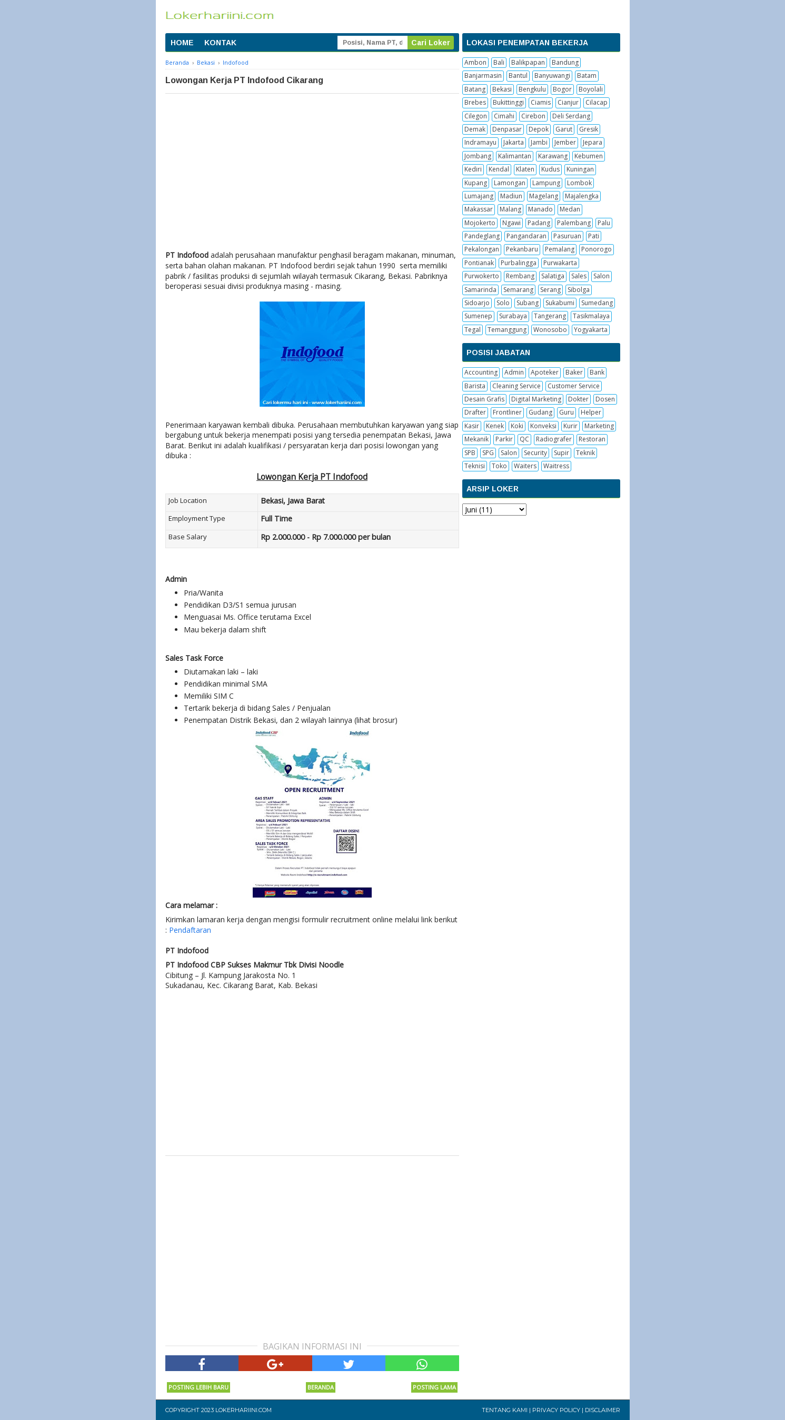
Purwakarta (560, 262)
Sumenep (478, 315)
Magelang (543, 196)
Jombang (477, 156)
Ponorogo (596, 249)
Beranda (320, 1387)
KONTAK (220, 42)
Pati (593, 235)
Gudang (540, 412)
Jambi (539, 142)
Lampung (546, 182)
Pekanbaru (522, 249)
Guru (566, 412)
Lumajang (478, 196)
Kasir (471, 425)
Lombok (579, 182)
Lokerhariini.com (243, 1410)
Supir (561, 452)
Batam (587, 75)
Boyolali (591, 89)
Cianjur (568, 102)
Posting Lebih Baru (198, 1387)
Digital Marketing (536, 399)
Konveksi (543, 425)
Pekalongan (481, 249)
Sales (579, 275)
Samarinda (480, 289)
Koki (517, 425)
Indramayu (480, 142)
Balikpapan (528, 62)
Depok (539, 129)
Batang (474, 89)
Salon (601, 275)
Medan (570, 209)
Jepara (592, 142)
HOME (182, 42)
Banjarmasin (483, 75)
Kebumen (588, 156)
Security (535, 452)
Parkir (504, 439)
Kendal (499, 169)
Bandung (565, 62)
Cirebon (533, 116)
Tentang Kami (505, 1410)
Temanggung (507, 329)
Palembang (574, 222)
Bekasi (502, 89)
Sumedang (597, 302)
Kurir (570, 425)
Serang (550, 289)
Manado (540, 209)
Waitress (556, 465)
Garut (563, 129)
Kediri (473, 169)
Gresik (588, 129)
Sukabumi (559, 302)
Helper (591, 412)
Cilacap (596, 102)
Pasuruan (567, 235)
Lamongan (509, 182)
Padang (539, 222)
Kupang (475, 182)
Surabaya (513, 315)
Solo (503, 302)
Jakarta (513, 142)
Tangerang (550, 315)
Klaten (525, 169)
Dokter (578, 399)
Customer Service (574, 385)
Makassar (478, 209)
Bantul (518, 75)
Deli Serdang (571, 116)
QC (524, 439)
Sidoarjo (477, 302)
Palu (604, 222)
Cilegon (475, 116)
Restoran (592, 439)
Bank (597, 372)
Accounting (481, 372)
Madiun (511, 196)
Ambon (475, 62)
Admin (514, 372)
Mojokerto (479, 222)
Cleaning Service (516, 385)
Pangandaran (526, 235)
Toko (499, 465)
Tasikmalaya (591, 315)
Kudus (550, 169)
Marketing (599, 425)
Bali (498, 62)
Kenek (495, 425)
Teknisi (474, 465)
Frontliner (507, 412)
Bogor (562, 89)
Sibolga (579, 289)
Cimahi (504, 116)
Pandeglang (482, 235)
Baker (574, 372)
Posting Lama (434, 1387)
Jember (565, 142)
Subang (527, 302)
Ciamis (541, 102)
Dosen (605, 399)
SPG (488, 452)
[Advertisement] (312, 172)
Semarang (518, 289)
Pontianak (479, 262)
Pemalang (559, 249)
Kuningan (580, 169)
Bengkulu (532, 89)
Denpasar (507, 129)
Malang (510, 209)
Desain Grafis (484, 399)
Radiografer (554, 439)
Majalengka (582, 196)
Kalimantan (514, 156)
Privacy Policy (556, 1410)
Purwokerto (481, 275)
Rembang (520, 275)
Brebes (475, 102)
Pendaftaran (190, 930)
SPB (469, 452)
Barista (474, 385)
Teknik (585, 452)
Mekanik (476, 439)
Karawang (553, 156)
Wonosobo (550, 329)
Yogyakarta (591, 329)
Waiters (525, 465)
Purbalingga (518, 262)
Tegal (472, 329)
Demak (474, 129)
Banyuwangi (552, 75)
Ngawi (511, 222)
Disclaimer (602, 1410)
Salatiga (552, 275)
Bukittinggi (508, 102)
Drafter (475, 412)
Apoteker (545, 372)
